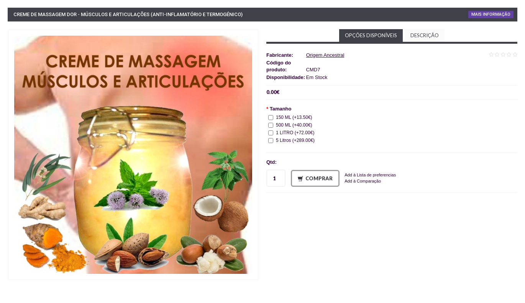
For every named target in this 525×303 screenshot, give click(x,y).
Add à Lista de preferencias (370, 175)
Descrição (424, 35)
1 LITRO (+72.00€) (291, 132)
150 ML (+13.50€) (290, 117)
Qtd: (271, 162)
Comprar (315, 178)
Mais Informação (490, 14)
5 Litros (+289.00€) (291, 140)
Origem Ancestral (325, 55)
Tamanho (281, 109)
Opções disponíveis (371, 35)
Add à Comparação (363, 181)
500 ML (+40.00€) (290, 125)
